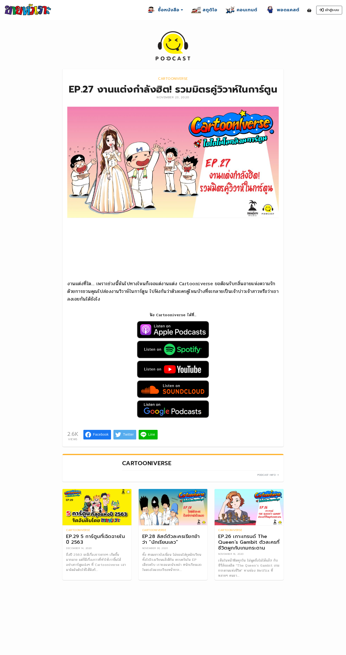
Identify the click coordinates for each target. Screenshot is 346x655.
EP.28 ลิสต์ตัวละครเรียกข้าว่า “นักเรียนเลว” (171, 539)
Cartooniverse (173, 78)
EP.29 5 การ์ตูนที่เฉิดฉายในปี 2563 (95, 539)
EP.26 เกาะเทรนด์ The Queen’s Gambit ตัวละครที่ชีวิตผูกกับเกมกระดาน (248, 542)
